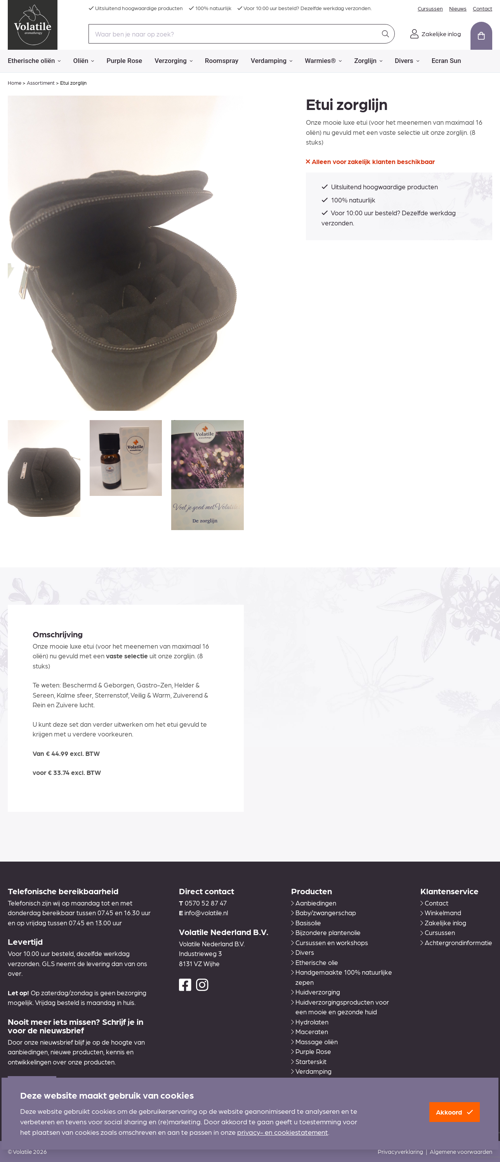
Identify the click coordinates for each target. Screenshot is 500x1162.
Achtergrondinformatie (456, 942)
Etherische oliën (34, 61)
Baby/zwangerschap (323, 912)
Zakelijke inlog (443, 922)
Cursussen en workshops (329, 942)
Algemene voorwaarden (461, 1151)
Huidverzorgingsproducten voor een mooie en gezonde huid (340, 1007)
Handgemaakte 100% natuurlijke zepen (341, 977)
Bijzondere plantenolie (326, 932)
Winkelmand (440, 912)
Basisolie (306, 922)
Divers (407, 61)
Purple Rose (124, 61)
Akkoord (454, 1112)
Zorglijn (368, 61)
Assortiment (41, 82)
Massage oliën (314, 1041)
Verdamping (271, 61)
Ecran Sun (446, 61)
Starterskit (308, 1061)
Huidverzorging (315, 992)
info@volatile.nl (206, 912)
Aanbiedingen (313, 903)
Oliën (83, 61)
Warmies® (323, 61)
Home (14, 82)
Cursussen (430, 8)
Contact (482, 8)
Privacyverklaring (400, 1151)
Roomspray (221, 61)
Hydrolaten (309, 1022)
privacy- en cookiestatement (282, 1132)
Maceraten (309, 1031)
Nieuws (458, 8)
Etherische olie (314, 962)
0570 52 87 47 (206, 903)
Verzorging (174, 61)
